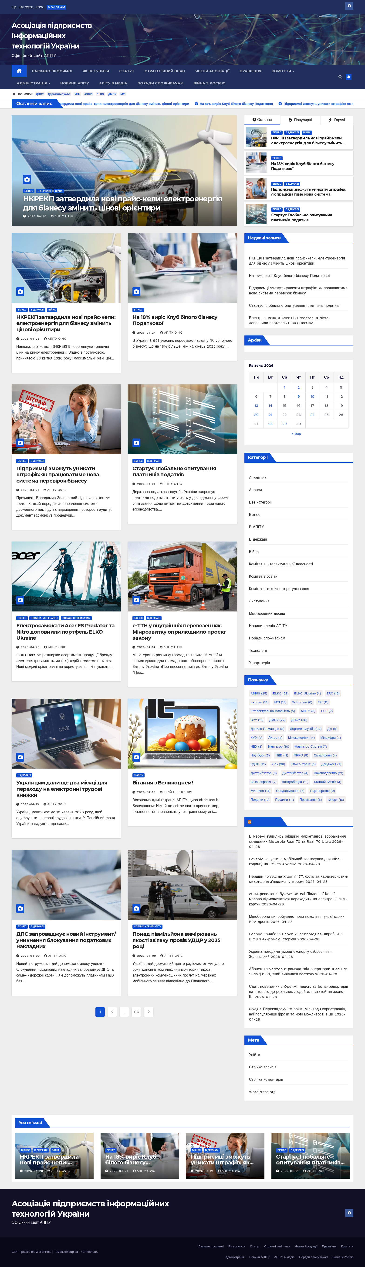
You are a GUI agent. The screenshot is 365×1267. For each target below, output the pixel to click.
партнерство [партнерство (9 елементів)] (322, 791)
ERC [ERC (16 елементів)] (333, 693)
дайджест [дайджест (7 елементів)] (331, 764)
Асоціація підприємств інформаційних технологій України (51, 35)
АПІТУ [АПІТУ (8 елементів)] (308, 711)
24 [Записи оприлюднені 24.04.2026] (312, 414)
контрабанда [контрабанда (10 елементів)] (295, 782)
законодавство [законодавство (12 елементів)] (328, 773)
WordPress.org (262, 1092)
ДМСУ (112, 94)
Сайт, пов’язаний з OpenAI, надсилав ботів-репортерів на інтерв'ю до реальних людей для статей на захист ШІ (298, 991)
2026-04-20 (31, 647)
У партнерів (259, 663)
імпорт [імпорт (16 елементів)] (336, 799)
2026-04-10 (146, 792)
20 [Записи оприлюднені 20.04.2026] (256, 414)
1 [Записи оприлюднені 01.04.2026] (284, 387)
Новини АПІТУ (74, 83)
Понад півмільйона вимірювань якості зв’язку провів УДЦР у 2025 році (176, 940)
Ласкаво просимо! (52, 71)
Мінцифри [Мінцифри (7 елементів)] (331, 737)
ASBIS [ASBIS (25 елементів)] (259, 693)
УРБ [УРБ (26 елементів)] (278, 764)
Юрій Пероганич (176, 792)
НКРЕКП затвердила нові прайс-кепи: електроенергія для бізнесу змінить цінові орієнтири (122, 203)
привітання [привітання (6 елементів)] (311, 799)
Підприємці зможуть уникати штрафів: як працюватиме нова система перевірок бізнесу (308, 194)
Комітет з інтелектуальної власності (281, 564)
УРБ (77, 94)
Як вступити (96, 71)
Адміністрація (32, 83)
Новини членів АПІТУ (44, 618)
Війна (59, 191)
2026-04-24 (147, 332)
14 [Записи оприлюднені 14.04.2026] (270, 405)
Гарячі (337, 120)
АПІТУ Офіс (62, 216)
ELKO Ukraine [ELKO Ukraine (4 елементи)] (307, 693)
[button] (340, 77)
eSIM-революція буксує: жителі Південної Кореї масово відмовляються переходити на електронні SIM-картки (298, 899)
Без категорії (260, 502)
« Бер (296, 433)
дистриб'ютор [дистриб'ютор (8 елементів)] (264, 773)
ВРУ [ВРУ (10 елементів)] (257, 720)
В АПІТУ (138, 775)
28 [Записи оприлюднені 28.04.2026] (270, 423)
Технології (258, 650)
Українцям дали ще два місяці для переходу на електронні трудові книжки (61, 789)
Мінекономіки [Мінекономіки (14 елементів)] (301, 737)
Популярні (300, 120)
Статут (126, 71)
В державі (44, 191)
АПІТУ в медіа (113, 83)
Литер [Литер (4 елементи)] (275, 737)
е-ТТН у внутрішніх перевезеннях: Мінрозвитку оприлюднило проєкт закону (179, 631)
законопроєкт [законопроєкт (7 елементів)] (264, 782)
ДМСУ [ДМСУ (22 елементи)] (277, 720)
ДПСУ (40, 94)
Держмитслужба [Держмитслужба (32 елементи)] (306, 729)
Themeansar (88, 1251)
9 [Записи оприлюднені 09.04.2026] (298, 396)
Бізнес (28, 191)
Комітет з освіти (263, 576)
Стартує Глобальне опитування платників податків (301, 217)
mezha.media (265, 821)
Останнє (262, 119)
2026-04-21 (30, 490)
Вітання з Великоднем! (162, 783)
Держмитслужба (59, 94)
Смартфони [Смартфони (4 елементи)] (325, 755)
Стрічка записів (263, 1067)
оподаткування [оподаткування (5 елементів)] (290, 791)
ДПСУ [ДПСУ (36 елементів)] (299, 720)
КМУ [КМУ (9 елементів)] (257, 737)
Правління (250, 71)
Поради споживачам (161, 83)
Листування (259, 601)
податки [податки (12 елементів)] (260, 799)
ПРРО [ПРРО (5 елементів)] (301, 755)
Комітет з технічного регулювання (279, 589)
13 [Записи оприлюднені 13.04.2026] (256, 405)
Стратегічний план (165, 71)
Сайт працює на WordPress (32, 1251)
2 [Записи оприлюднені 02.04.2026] (298, 387)
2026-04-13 (30, 804)
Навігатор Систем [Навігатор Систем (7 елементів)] (311, 746)
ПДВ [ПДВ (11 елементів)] (281, 755)
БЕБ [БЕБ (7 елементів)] (327, 711)
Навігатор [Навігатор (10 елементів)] (278, 746)
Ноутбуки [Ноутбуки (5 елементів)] (260, 755)
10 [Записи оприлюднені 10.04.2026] (312, 396)
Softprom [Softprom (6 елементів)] (302, 702)
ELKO (100, 94)
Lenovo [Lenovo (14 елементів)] (260, 702)
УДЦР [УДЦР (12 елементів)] (258, 764)
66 (136, 1011)
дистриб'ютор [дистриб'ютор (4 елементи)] (295, 773)
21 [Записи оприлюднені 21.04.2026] (270, 414)
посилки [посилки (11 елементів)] (284, 799)
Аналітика (258, 477)
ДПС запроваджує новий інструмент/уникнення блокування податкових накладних (66, 940)
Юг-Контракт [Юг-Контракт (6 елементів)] (303, 764)
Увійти (254, 1055)
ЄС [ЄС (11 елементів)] (323, 702)
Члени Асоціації (212, 71)
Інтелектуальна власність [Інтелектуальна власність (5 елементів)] (273, 711)
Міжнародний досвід (267, 613)
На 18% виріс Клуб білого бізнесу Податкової (174, 320)
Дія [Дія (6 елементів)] (332, 729)
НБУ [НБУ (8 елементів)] (256, 746)
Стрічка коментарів (266, 1079)
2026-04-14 (146, 647)
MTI (122, 94)
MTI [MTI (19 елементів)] (280, 702)
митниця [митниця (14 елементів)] (260, 791)
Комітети (282, 71)
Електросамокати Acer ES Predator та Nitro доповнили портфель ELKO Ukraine (65, 631)
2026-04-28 (37, 216)
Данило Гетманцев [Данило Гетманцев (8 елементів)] (267, 729)
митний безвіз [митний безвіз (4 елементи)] (327, 782)
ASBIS (88, 94)
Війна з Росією (210, 83)
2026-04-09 (31, 955)
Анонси (255, 490)
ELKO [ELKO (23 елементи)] (280, 693)
